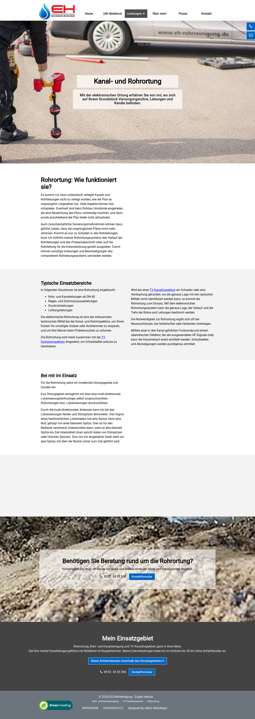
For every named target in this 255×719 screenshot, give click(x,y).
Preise (183, 13)
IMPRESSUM (90, 708)
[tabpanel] (127, 81)
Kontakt (206, 13)
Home (89, 13)
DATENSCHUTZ (113, 708)
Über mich (159, 13)
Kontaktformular (142, 576)
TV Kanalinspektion (163, 290)
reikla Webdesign (156, 708)
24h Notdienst (112, 13)
